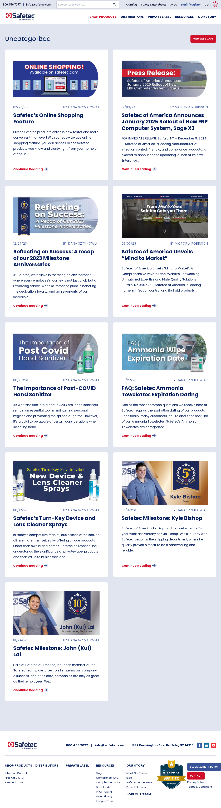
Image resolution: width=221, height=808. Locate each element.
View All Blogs (203, 38)
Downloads (103, 787)
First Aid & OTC (14, 778)
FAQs (173, 4)
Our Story (207, 16)
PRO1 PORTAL (104, 792)
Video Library (104, 796)
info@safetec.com (38, 4)
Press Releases (136, 787)
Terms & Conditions (200, 786)
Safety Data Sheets (153, 4)
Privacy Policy (195, 782)
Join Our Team (138, 794)
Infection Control (16, 773)
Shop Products (103, 16)
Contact (196, 775)
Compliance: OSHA (108, 782)
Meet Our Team (136, 773)
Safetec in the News (139, 782)
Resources (184, 16)
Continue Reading (30, 169)
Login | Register (191, 4)
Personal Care (14, 782)
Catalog (131, 4)
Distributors (132, 16)
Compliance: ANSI (107, 778)
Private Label (159, 16)
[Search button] (114, 5)
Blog (99, 773)
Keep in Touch (105, 801)
